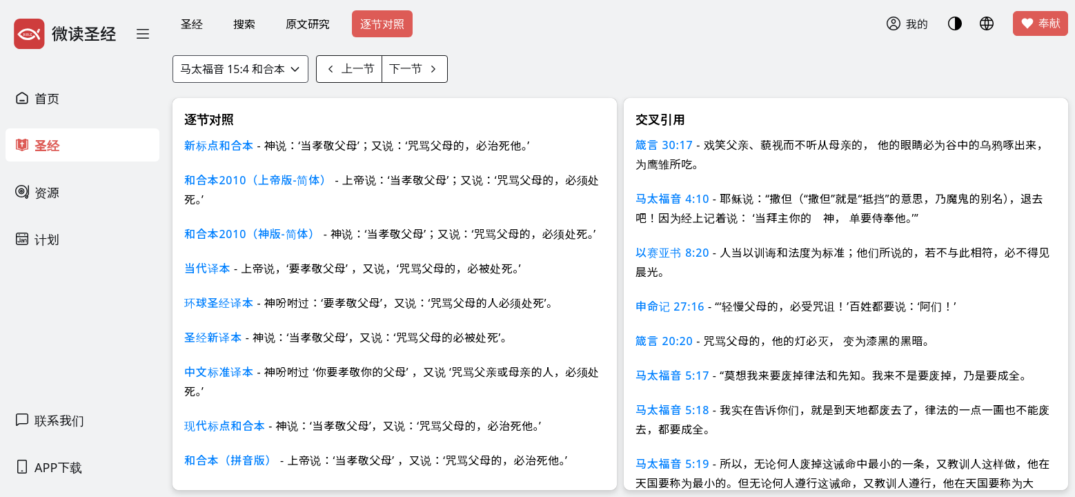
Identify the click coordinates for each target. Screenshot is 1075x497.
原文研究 (308, 24)
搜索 (244, 24)
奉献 (1040, 23)
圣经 (192, 24)
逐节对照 (382, 24)
